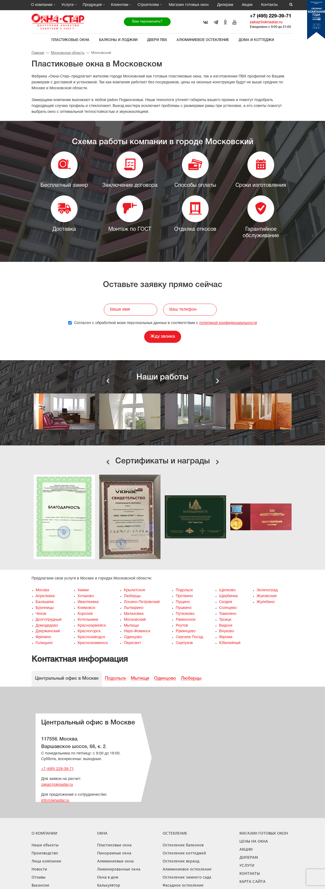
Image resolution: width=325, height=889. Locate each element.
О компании (41, 5)
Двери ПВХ (157, 40)
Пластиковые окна (70, 40)
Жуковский (267, 596)
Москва (42, 590)
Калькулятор (108, 885)
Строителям (148, 5)
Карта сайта (252, 881)
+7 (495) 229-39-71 (270, 16)
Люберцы (132, 596)
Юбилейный (229, 643)
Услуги (68, 5)
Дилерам (225, 5)
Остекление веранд (181, 861)
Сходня (225, 602)
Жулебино (266, 602)
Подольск (184, 590)
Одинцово (133, 637)
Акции (247, 5)
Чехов (41, 614)
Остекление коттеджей (184, 853)
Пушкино (184, 608)
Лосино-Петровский (142, 602)
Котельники (88, 620)
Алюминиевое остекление (203, 40)
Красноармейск (92, 625)
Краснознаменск (93, 643)
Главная (38, 53)
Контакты (269, 5)
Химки (83, 590)
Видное (225, 625)
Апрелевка (45, 596)
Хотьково (86, 596)
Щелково (227, 590)
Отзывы (38, 877)
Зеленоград (267, 590)
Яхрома (225, 637)
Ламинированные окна (118, 869)
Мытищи (131, 625)
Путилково (185, 614)
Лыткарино (133, 608)
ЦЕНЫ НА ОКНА (253, 841)
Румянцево (186, 631)
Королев (85, 614)
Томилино (227, 614)
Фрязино (43, 637)
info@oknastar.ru (55, 800)
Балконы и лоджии (118, 40)
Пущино (183, 602)
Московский (135, 620)
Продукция (92, 5)
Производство (45, 853)
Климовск (86, 608)
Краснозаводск (91, 637)
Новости (39, 869)
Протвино (184, 596)
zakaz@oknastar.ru (266, 22)
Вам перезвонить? (147, 21)
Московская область (68, 53)
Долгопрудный (49, 620)
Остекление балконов (183, 845)
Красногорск (89, 631)
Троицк (225, 620)
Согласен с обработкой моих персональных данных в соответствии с (162, 323)
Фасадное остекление (183, 885)
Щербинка (228, 596)
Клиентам (119, 5)
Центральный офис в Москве (66, 678)
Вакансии (40, 885)
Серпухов (184, 643)
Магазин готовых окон (189, 5)
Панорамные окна (114, 853)
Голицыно (44, 643)
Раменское (186, 620)
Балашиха (45, 602)
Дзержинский (48, 631)
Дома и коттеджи (256, 40)
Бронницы (45, 608)
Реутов (182, 625)
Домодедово (47, 625)
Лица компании (46, 861)
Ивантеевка (88, 602)
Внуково (226, 631)
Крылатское (134, 590)
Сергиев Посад (189, 637)
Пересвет (132, 643)
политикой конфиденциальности (228, 323)
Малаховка (134, 614)
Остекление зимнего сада (187, 877)
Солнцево (228, 608)
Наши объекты (45, 845)
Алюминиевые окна (115, 861)
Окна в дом (107, 877)
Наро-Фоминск (137, 631)
